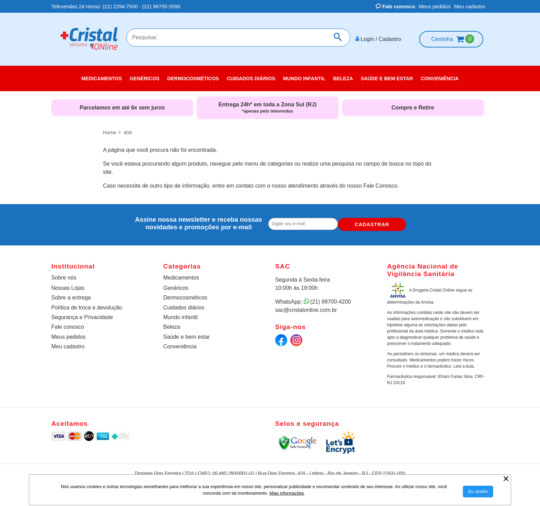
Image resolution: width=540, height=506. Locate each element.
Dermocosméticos (185, 295)
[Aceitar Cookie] (478, 491)
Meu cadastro (469, 6)
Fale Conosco (380, 183)
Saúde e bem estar (186, 334)
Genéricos (175, 285)
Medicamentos (181, 275)
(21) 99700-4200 (330, 299)
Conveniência (180, 344)
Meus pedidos (434, 6)
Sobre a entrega (71, 295)
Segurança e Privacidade (82, 315)
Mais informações (286, 493)
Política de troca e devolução (86, 305)
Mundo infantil (180, 315)
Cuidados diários (183, 305)
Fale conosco (395, 6)
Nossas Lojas (67, 285)
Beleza (171, 324)
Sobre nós (63, 275)
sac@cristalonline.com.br (306, 307)
